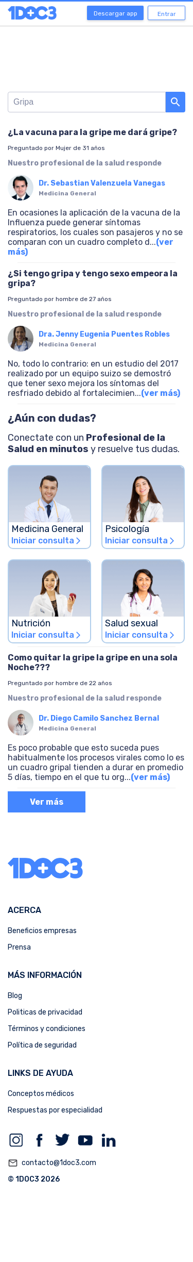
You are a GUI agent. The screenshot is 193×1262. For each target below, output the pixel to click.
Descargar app (115, 13)
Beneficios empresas (42, 930)
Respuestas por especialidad (55, 1110)
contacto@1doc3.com (52, 1163)
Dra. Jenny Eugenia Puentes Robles (104, 334)
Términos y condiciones (46, 1028)
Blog (15, 995)
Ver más (46, 802)
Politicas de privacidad (45, 1012)
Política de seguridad (42, 1045)
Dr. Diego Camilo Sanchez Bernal (99, 718)
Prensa (19, 947)
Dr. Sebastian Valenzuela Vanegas (102, 183)
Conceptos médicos (41, 1093)
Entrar (166, 14)
